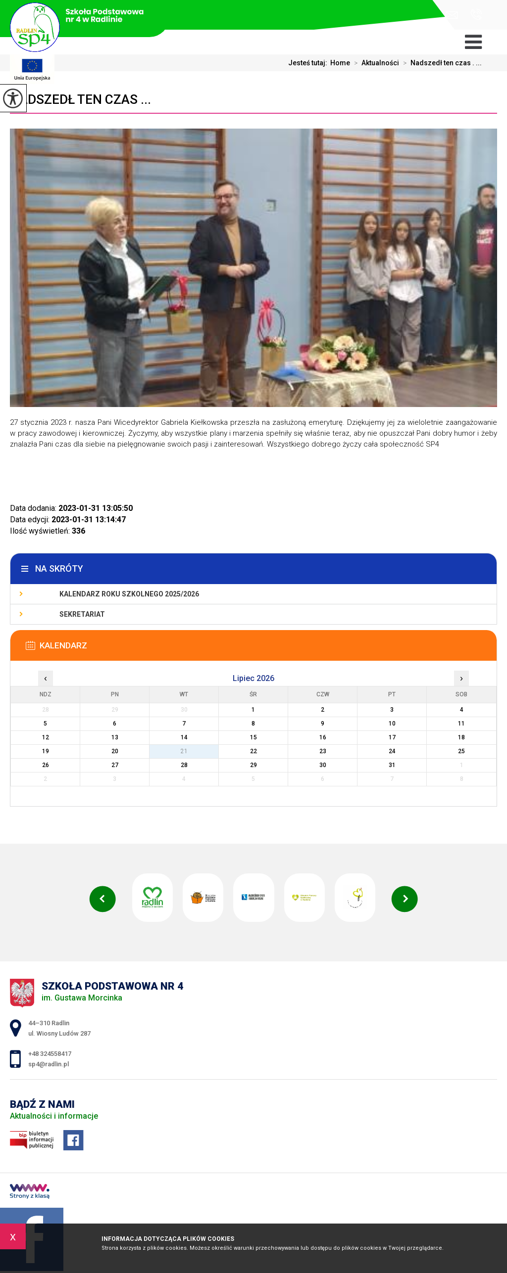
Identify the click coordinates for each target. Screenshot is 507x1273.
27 (114, 765)
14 (184, 737)
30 (322, 765)
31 (392, 765)
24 (392, 751)
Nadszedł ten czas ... (80, 99)
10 (392, 723)
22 (253, 751)
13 (114, 737)
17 (392, 737)
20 (114, 751)
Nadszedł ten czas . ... (440, 62)
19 (45, 751)
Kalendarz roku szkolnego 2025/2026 (129, 594)
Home (340, 62)
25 (461, 751)
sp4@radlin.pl (452, 15)
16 (322, 737)
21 (184, 751)
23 (322, 751)
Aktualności (374, 62)
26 (45, 765)
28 (184, 765)
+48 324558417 (476, 14)
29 (253, 765)
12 (45, 737)
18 (461, 737)
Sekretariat (82, 614)
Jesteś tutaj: (309, 62)
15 (253, 737)
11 (461, 723)
